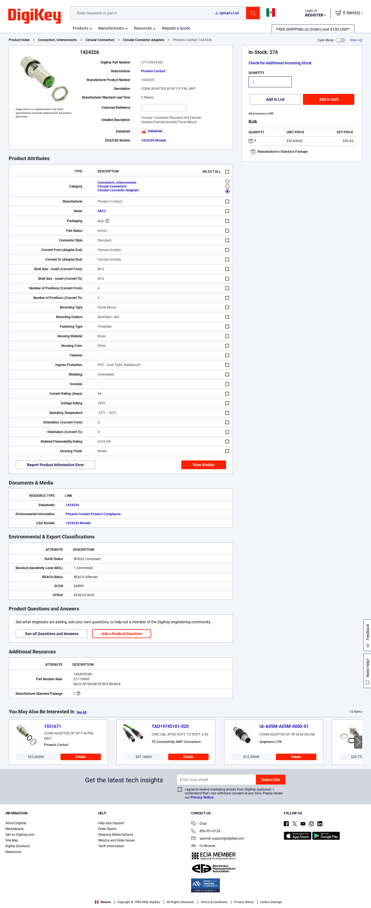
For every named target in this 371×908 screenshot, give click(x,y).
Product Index (19, 40)
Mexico (103, 902)
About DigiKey (16, 823)
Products (80, 28)
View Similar (204, 465)
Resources (143, 28)
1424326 (72, 505)
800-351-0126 (205, 831)
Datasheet (151, 131)
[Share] (356, 40)
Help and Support (111, 823)
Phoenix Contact (153, 71)
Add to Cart (328, 99)
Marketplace (14, 829)
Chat (199, 824)
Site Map (11, 840)
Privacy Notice (202, 797)
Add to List (275, 99)
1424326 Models (153, 140)
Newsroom (13, 852)
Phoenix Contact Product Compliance (93, 514)
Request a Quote (176, 28)
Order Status (107, 829)
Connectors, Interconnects (57, 40)
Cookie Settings (271, 902)
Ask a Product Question (121, 634)
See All (81, 712)
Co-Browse (203, 846)
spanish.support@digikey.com (217, 838)
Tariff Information (111, 846)
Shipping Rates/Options (115, 835)
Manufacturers (111, 28)
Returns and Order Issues (116, 840)
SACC (102, 211)
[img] (34, 16)
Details (81, 757)
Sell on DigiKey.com (19, 835)
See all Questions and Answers (51, 634)
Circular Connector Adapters (143, 40)
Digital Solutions (17, 846)
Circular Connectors (100, 40)
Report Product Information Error (55, 465)
